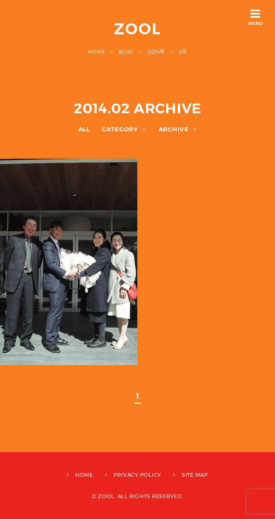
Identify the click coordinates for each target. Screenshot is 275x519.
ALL (84, 129)
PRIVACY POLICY (137, 474)
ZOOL (137, 28)
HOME (84, 474)
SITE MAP (195, 474)
